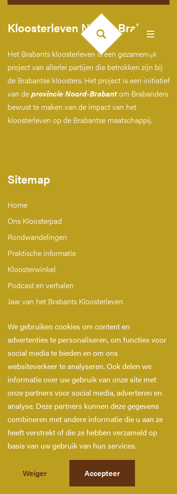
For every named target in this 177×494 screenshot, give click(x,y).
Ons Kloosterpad (35, 220)
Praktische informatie (42, 252)
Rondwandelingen (37, 236)
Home (17, 204)
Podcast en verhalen (41, 285)
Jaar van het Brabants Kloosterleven (65, 301)
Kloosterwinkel (32, 269)
